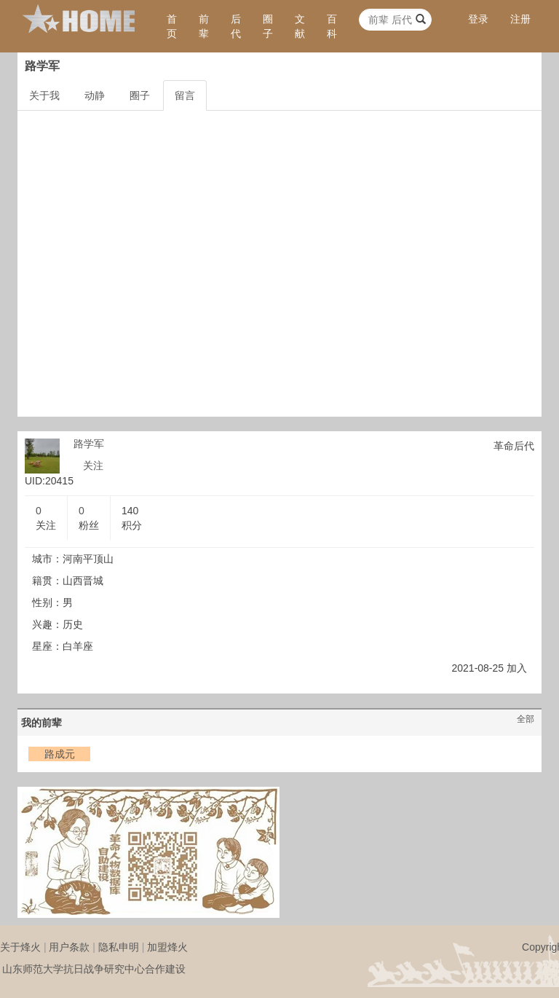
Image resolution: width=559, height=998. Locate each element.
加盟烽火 (167, 947)
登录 (478, 19)
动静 (94, 95)
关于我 (44, 95)
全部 (525, 719)
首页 (172, 26)
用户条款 (69, 947)
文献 (300, 26)
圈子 (268, 26)
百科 (332, 26)
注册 (520, 19)
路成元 (59, 754)
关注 (93, 465)
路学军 (89, 443)
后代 (236, 26)
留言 (185, 95)
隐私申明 (118, 947)
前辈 (204, 26)
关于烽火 (20, 947)
